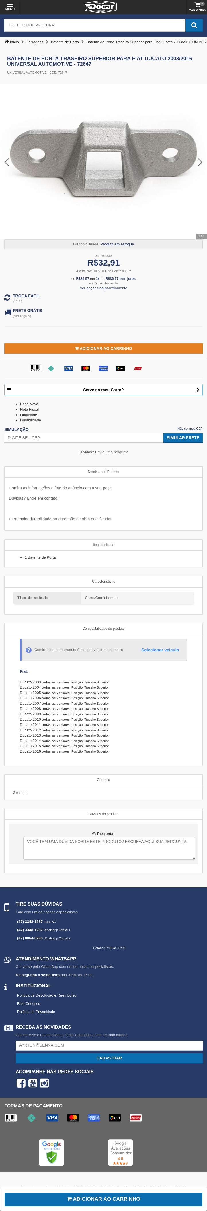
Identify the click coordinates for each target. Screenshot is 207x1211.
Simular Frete (183, 437)
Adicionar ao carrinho (103, 1199)
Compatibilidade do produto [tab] (104, 629)
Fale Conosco (28, 1003)
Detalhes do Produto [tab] (103, 472)
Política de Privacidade (36, 1012)
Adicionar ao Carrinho (103, 348)
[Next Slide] (200, 162)
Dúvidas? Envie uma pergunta (103, 452)
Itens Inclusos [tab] (103, 545)
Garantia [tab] (103, 780)
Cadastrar (109, 1058)
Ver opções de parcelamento (103, 288)
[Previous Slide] (6, 162)
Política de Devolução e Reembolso (46, 995)
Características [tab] (103, 582)
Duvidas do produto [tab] (103, 814)
